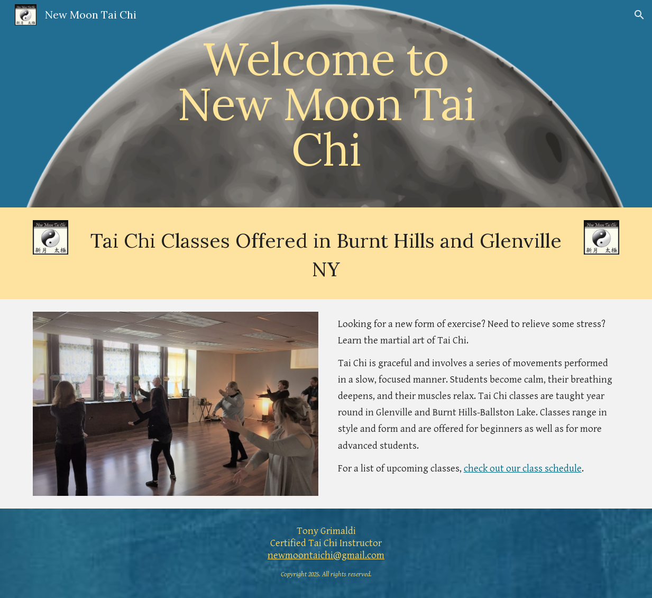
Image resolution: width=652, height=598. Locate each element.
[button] (639, 15)
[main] (326, 104)
